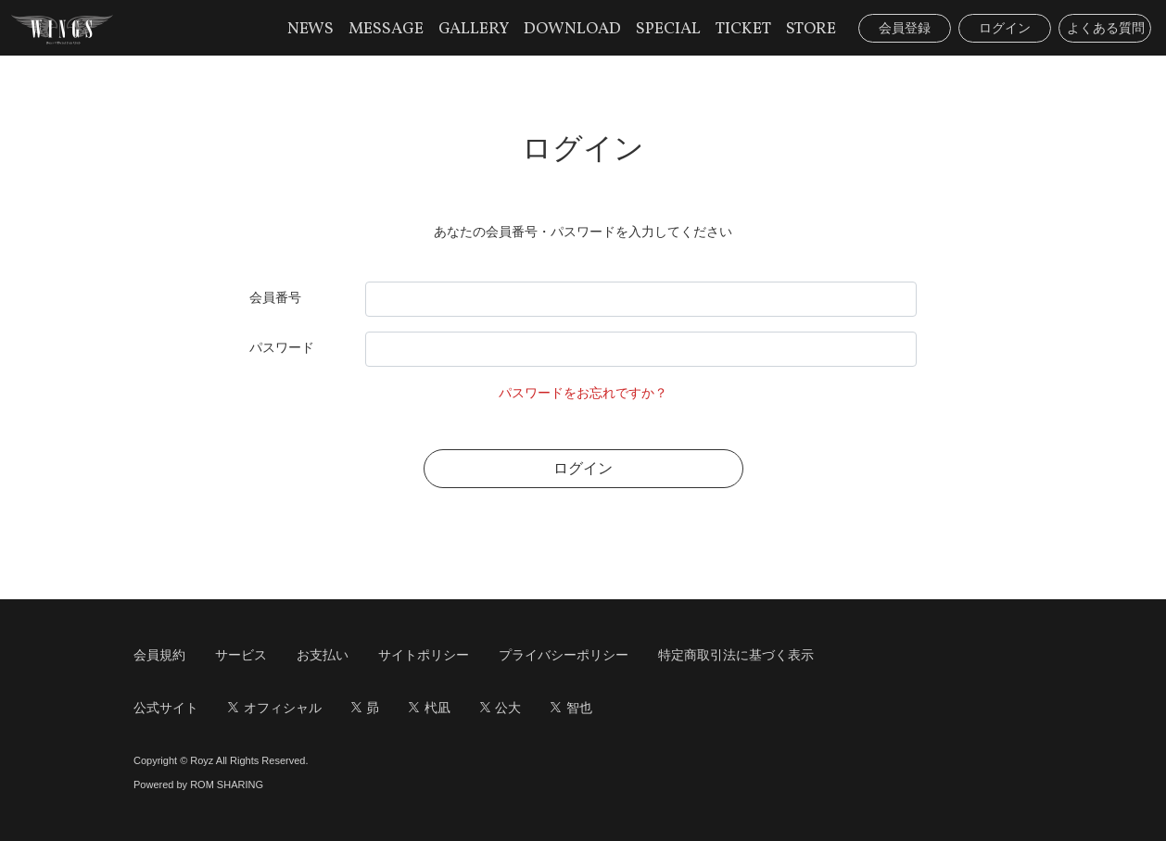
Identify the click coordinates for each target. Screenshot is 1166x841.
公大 (501, 707)
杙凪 (429, 707)
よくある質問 (1106, 27)
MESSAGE (386, 29)
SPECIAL (668, 29)
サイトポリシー (423, 654)
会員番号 (275, 297)
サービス (241, 654)
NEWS (310, 29)
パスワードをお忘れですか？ (583, 392)
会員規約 (159, 654)
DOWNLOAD (572, 29)
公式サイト (165, 707)
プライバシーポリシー (563, 654)
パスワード (281, 347)
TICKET (743, 29)
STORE (811, 29)
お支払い (323, 654)
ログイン (1005, 27)
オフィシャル (275, 707)
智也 (571, 707)
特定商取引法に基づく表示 (736, 654)
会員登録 (905, 27)
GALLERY (473, 29)
